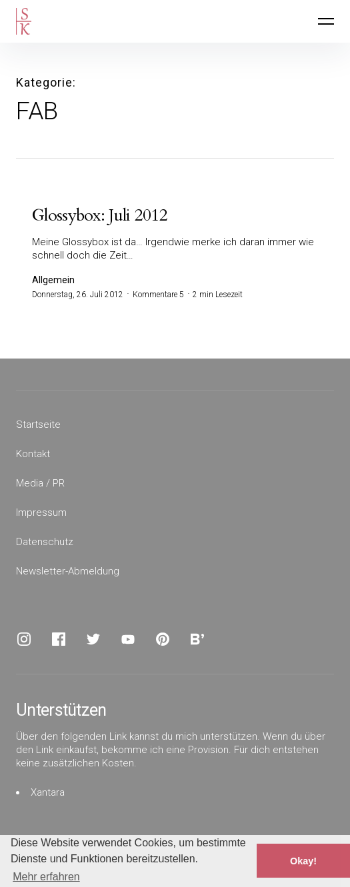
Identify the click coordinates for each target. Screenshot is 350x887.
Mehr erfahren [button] (46, 876)
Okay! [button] (303, 861)
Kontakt (33, 454)
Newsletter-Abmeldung (67, 571)
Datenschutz (44, 542)
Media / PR (40, 483)
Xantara (48, 792)
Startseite (38, 425)
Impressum (41, 512)
